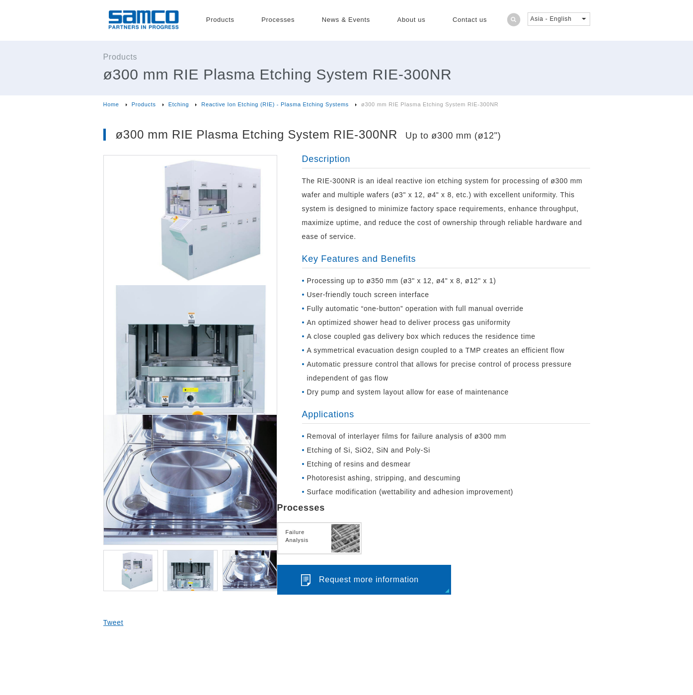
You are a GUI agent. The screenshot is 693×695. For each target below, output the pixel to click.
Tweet (113, 622)
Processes (278, 19)
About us (411, 19)
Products (220, 19)
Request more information (369, 579)
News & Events (346, 19)
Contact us (470, 19)
